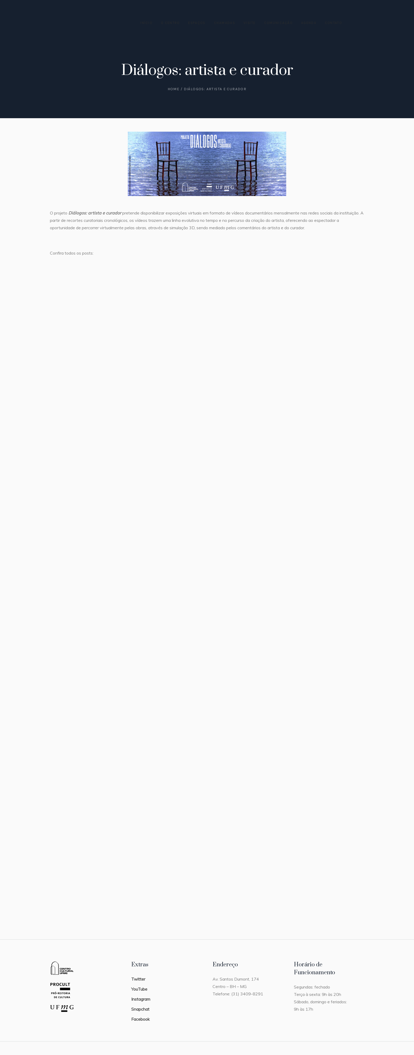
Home (174, 89)
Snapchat (140, 1009)
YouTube (139, 989)
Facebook (140, 1019)
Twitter (138, 979)
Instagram (140, 999)
